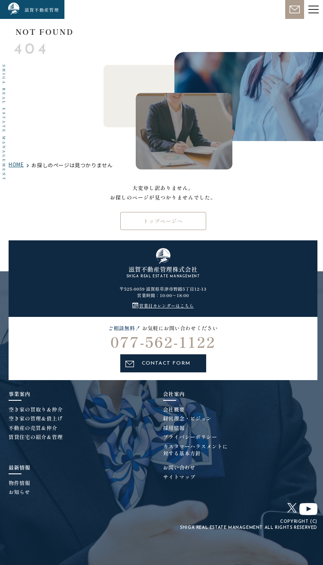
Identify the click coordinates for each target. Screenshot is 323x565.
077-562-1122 (163, 347)
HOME (16, 164)
